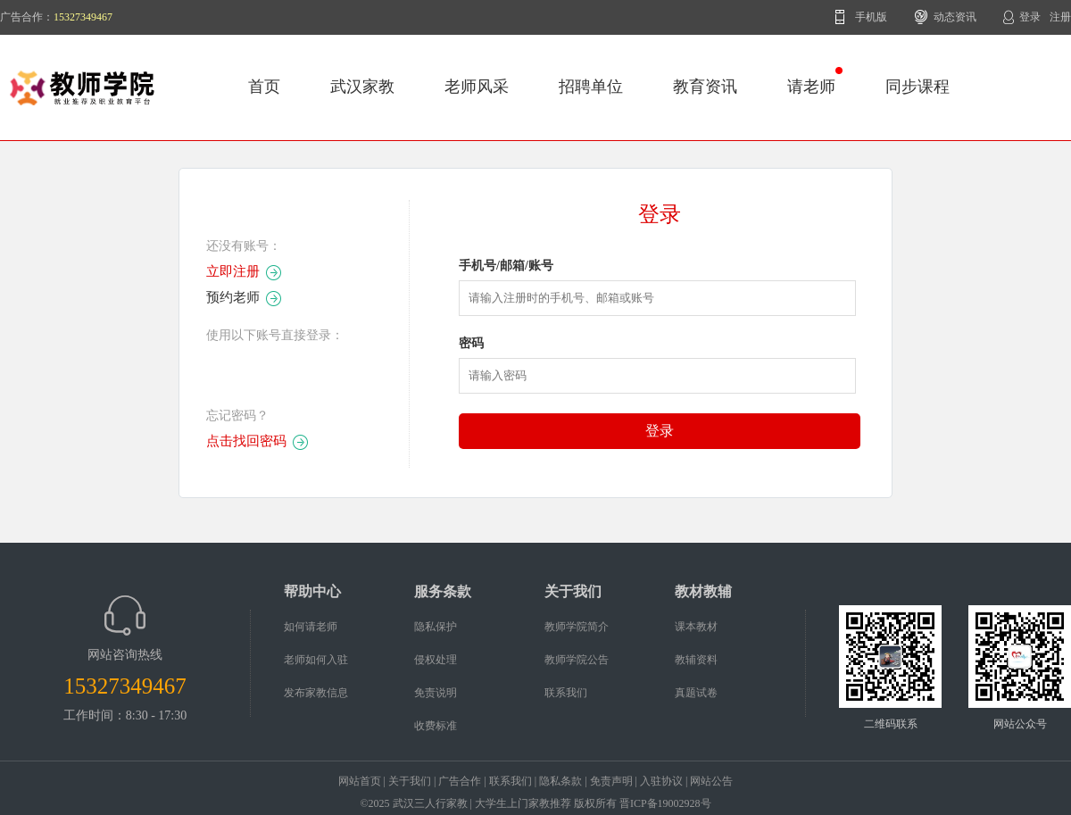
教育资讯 (705, 87)
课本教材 (696, 626)
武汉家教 (362, 87)
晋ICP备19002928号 (665, 803)
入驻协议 (661, 781)
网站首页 (359, 781)
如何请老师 (310, 626)
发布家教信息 (316, 692)
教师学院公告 (576, 659)
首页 (264, 87)
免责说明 (435, 692)
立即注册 (233, 271)
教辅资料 (696, 659)
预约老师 (233, 297)
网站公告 (711, 781)
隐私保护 (435, 626)
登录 (1030, 17)
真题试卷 (696, 692)
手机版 (871, 17)
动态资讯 (955, 17)
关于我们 (409, 781)
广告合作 (459, 781)
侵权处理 (435, 659)
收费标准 (435, 725)
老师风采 (476, 87)
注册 (1060, 17)
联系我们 (565, 692)
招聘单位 (591, 87)
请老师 (815, 82)
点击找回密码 (246, 441)
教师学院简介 (576, 626)
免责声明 (611, 781)
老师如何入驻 (316, 659)
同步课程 (917, 87)
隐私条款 (560, 781)
